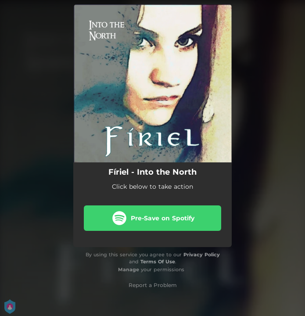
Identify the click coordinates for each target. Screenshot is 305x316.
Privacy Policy (201, 254)
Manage (128, 269)
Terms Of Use (157, 262)
